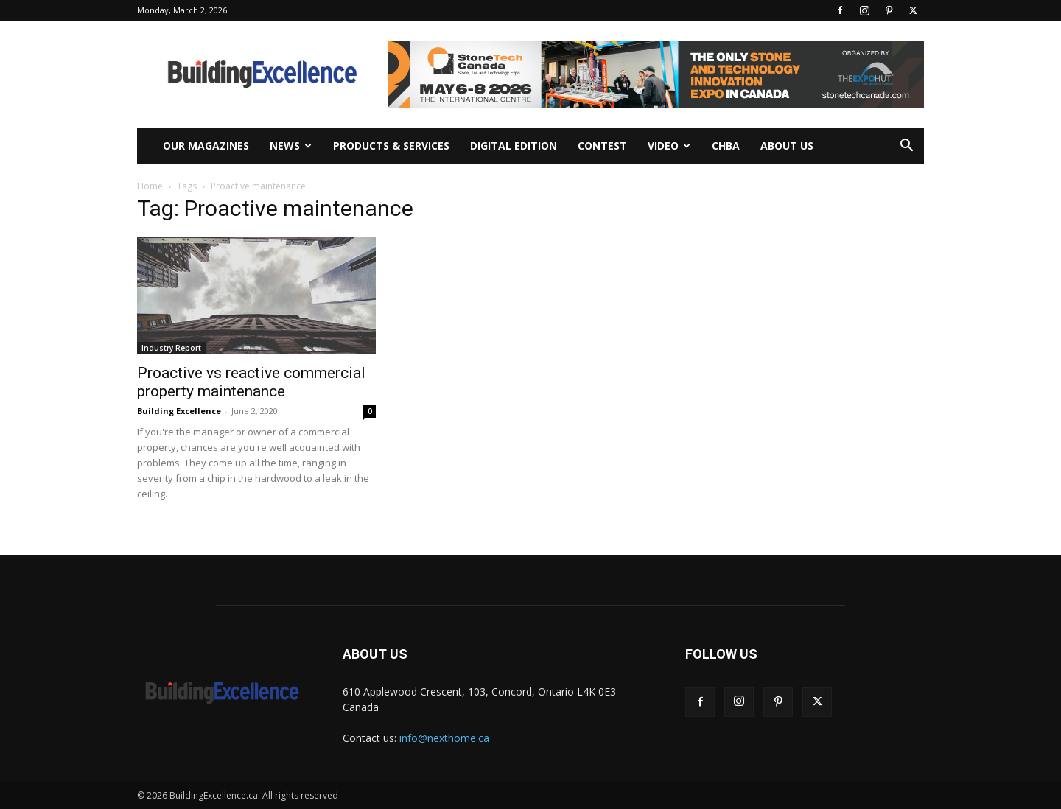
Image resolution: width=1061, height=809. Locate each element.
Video (669, 146)
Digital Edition (513, 146)
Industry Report (171, 348)
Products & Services (391, 146)
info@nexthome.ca (444, 738)
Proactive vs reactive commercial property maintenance (251, 382)
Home (150, 186)
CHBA (726, 146)
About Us (786, 146)
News (291, 146)
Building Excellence (179, 410)
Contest (602, 146)
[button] (906, 147)
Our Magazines (206, 146)
